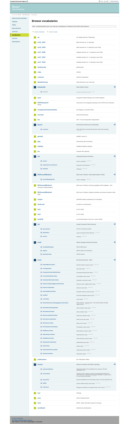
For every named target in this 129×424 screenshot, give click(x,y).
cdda (39, 72)
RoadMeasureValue (48, 338)
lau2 (39, 214)
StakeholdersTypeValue (49, 342)
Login (102, 1)
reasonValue (46, 373)
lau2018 (40, 219)
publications (42, 359)
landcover (41, 204)
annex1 (45, 161)
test (39, 393)
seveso (40, 364)
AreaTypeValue (47, 268)
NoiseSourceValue (48, 323)
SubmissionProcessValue (50, 349)
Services (14, 38)
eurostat (41, 115)
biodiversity (42, 67)
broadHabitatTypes (48, 247)
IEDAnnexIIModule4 (45, 192)
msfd (39, 242)
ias (39, 151)
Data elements (16, 28)
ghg (39, 141)
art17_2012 (41, 57)
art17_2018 (41, 62)
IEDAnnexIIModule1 (45, 174)
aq (38, 37)
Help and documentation (19, 18)
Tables (14, 25)
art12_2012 (41, 42)
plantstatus (46, 232)
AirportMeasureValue (49, 264)
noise (40, 260)
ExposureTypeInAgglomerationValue (53, 283)
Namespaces (16, 41)
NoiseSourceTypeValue (49, 319)
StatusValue (46, 346)
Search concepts (53, 31)
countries (45, 129)
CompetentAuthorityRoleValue (51, 272)
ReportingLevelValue (49, 334)
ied (39, 156)
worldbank (41, 408)
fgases (40, 125)
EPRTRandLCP (43, 103)
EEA (19, 1)
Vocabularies (16, 35)
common (41, 77)
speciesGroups (47, 254)
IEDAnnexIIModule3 (45, 185)
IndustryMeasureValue (49, 291)
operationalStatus (48, 369)
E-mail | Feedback (17, 418)
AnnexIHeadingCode (49, 179)
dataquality (42, 87)
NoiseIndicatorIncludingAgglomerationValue (55, 303)
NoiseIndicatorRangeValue (50, 307)
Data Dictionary (26, 14)
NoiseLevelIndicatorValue (50, 315)
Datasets (14, 21)
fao (39, 119)
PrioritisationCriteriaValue (50, 326)
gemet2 (40, 136)
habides (40, 146)
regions (45, 250)
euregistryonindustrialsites (47, 110)
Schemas (15, 31)
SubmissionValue (48, 353)
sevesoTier (46, 379)
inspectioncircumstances (50, 165)
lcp (39, 224)
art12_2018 (41, 47)
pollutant (45, 168)
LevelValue (46, 299)
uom (39, 398)
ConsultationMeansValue (50, 276)
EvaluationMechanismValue (51, 280)
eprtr (39, 98)
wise (39, 403)
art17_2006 (41, 52)
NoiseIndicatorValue (48, 311)
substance (46, 387)
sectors (45, 236)
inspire (40, 199)
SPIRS (44, 383)
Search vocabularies (40, 31)
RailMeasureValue (48, 330)
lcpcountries (46, 229)
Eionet (19, 14)
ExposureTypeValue (48, 287)
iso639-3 (45, 295)
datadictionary (43, 82)
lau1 (39, 209)
